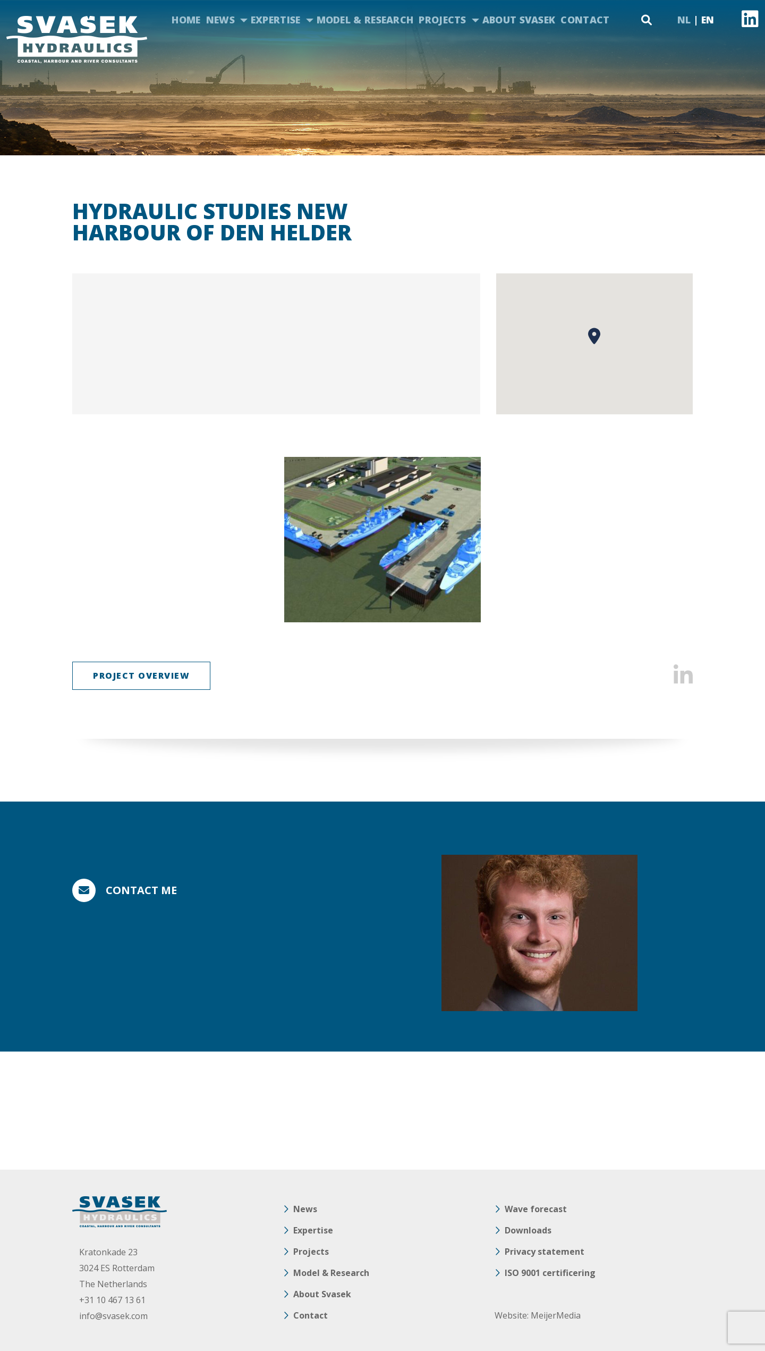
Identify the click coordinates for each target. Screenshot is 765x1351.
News (220, 19)
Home (186, 19)
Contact (584, 19)
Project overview (141, 675)
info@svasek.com (113, 1316)
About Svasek (519, 19)
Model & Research (365, 19)
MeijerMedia (556, 1315)
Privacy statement (544, 1251)
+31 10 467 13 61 (112, 1300)
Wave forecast (536, 1209)
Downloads (528, 1230)
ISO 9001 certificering (550, 1273)
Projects (442, 19)
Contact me (141, 890)
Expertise (276, 19)
